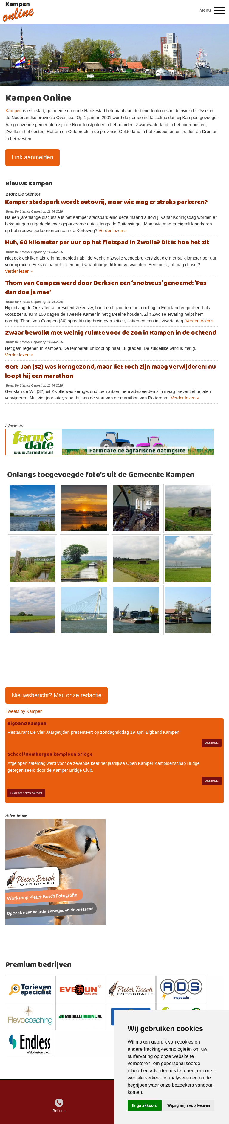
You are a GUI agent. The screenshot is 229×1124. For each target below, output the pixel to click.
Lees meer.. (212, 742)
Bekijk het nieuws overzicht (26, 792)
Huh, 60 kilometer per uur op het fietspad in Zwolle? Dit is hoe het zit (107, 242)
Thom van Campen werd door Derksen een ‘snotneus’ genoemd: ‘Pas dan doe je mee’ (106, 288)
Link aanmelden (32, 157)
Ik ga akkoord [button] (144, 1105)
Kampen (13, 110)
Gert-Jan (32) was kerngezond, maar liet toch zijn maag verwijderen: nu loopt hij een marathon (110, 372)
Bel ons (58, 1110)
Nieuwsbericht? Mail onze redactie (57, 695)
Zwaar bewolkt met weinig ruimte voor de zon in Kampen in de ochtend (110, 333)
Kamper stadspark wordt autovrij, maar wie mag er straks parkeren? (106, 202)
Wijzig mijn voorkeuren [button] (188, 1105)
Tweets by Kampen (24, 711)
